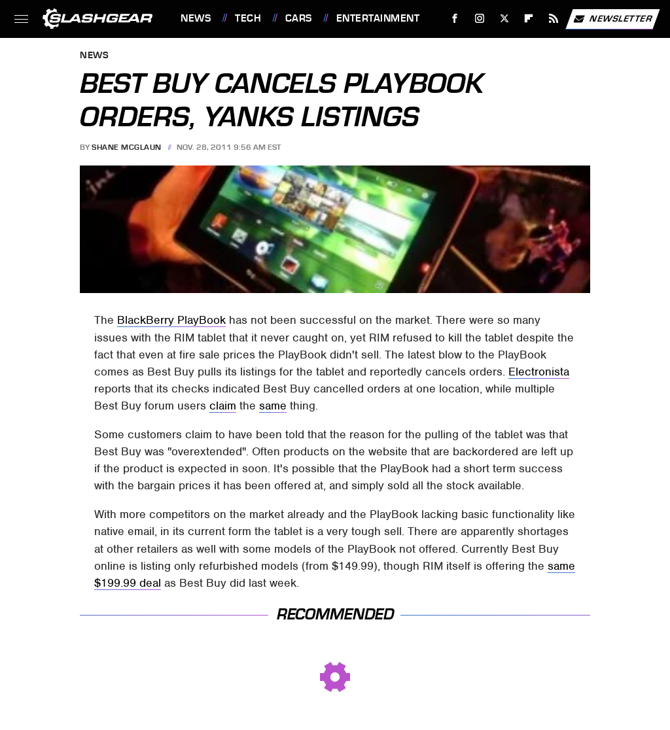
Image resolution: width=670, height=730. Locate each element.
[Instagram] (479, 19)
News (196, 18)
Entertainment (378, 18)
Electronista (538, 371)
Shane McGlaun (127, 147)
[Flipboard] (529, 19)
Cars (298, 18)
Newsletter (612, 19)
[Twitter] (504, 19)
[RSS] (553, 19)
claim (222, 405)
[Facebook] (455, 19)
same (273, 405)
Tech (248, 18)
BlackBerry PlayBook (171, 320)
